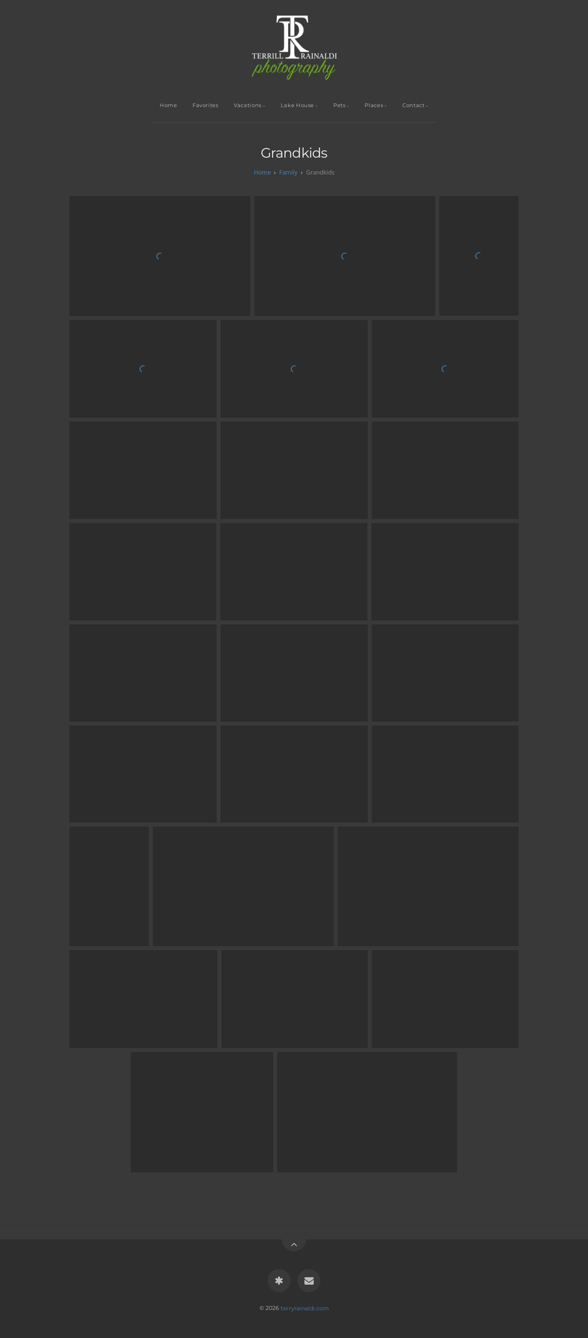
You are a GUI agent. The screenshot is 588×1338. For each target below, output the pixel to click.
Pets (339, 105)
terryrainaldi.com (305, 1308)
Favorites (206, 105)
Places (374, 105)
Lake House (297, 105)
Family (288, 172)
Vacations (248, 105)
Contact (413, 105)
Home (168, 105)
